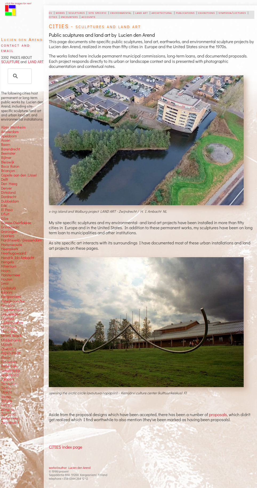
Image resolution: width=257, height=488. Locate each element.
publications (185, 12)
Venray (6, 405)
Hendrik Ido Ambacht (17, 257)
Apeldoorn (9, 136)
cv (50, 12)
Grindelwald (10, 227)
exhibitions (206, 12)
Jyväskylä (8, 288)
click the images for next (18, 3)
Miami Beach (11, 335)
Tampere (8, 379)
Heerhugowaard (13, 253)
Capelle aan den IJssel (19, 175)
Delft (4, 179)
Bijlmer (6, 157)
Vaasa (6, 396)
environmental (121, 12)
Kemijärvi (8, 305)
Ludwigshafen (12, 322)
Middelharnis (11, 340)
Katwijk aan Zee (13, 301)
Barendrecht (10, 149)
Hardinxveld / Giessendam (21, 240)
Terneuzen (9, 383)
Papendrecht (11, 353)
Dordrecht (8, 196)
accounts (88, 16)
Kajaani (7, 292)
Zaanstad (8, 414)
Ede (4, 205)
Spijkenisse (10, 374)
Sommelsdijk (10, 370)
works (60, 12)
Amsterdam (10, 131)
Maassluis (9, 331)
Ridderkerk (9, 361)
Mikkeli (6, 344)
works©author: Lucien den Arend (69, 468)
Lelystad (7, 318)
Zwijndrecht (10, 422)
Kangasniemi (11, 296)
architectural (161, 12)
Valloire (7, 401)
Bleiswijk (7, 162)
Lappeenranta (12, 309)
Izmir (5, 283)
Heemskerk (9, 249)
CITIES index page (65, 447)
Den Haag (9, 183)
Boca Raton (10, 166)
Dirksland (8, 192)
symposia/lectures (232, 12)
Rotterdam (9, 366)
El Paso (7, 209)
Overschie (9, 348)
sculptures (77, 12)
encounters (69, 16)
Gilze (5, 218)
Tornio (6, 388)
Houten (6, 279)
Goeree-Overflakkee (16, 222)
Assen (5, 140)
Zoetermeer (9, 418)
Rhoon (6, 357)
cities (53, 16)
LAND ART (34, 61)
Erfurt (5, 214)
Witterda (7, 409)
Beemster (8, 153)
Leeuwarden (10, 314)
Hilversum (8, 266)
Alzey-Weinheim (13, 127)
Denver (6, 188)
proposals (218, 414)
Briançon (8, 170)
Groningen (9, 231)
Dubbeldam (10, 201)
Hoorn (5, 270)
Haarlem (7, 235)
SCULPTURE (10, 61)
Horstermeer (10, 275)
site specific (98, 12)
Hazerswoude (11, 244)
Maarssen (9, 327)
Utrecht (6, 392)
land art (141, 12)
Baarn (5, 144)
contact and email (15, 47)
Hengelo (7, 262)
